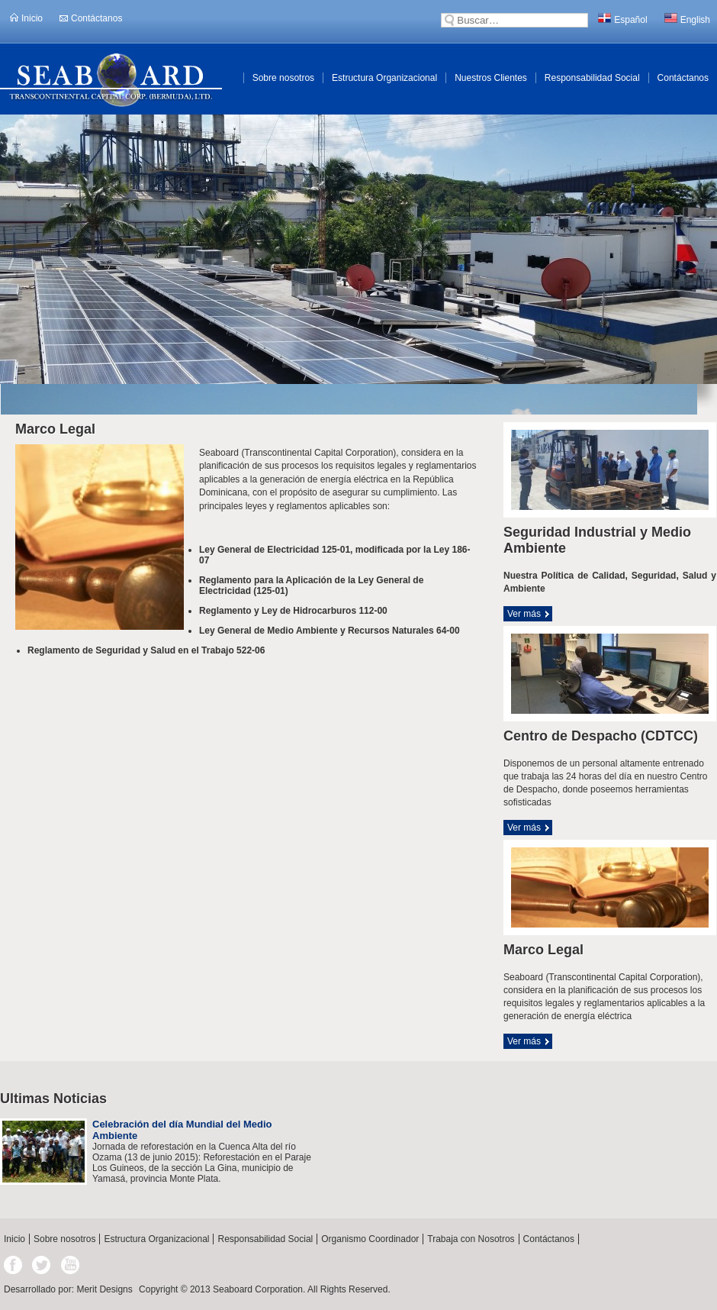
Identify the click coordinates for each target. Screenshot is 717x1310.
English (687, 19)
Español (622, 19)
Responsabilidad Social (592, 78)
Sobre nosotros (283, 78)
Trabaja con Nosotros (470, 1239)
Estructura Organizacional (384, 78)
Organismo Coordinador (370, 1239)
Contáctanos (90, 18)
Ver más (524, 613)
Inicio (26, 18)
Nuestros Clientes (491, 78)
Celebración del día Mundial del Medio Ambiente (182, 1129)
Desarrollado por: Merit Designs (68, 1289)
